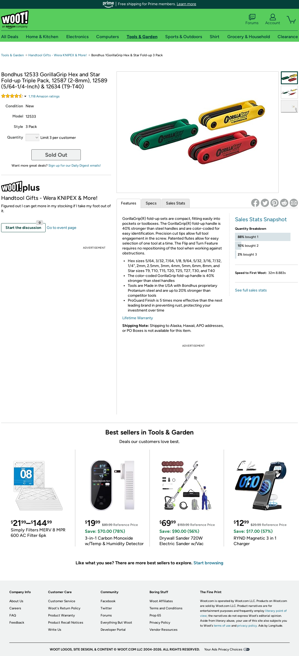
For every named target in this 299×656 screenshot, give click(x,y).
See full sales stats (251, 290)
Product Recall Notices (65, 622)
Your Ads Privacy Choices (223, 649)
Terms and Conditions (166, 608)
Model (17, 116)
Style (18, 126)
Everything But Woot (116, 622)
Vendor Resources (164, 630)
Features (128, 203)
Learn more (186, 4)
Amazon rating (44, 96)
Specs (151, 203)
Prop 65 (155, 615)
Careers (15, 608)
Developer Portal (113, 630)
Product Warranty (61, 615)
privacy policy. (247, 625)
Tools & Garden (12, 55)
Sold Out (56, 155)
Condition (14, 106)
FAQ (12, 615)
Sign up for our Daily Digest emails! (74, 165)
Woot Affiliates (161, 601)
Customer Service (61, 601)
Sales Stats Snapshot (261, 219)
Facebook (108, 601)
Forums (252, 19)
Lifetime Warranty (137, 318)
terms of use (222, 625)
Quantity (15, 137)
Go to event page (61, 227)
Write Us (54, 630)
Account (272, 19)
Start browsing (208, 562)
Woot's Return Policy (64, 608)
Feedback (16, 622)
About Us (16, 601)
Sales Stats (175, 203)
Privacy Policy (160, 622)
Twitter (106, 608)
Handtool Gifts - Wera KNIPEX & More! (57, 55)
